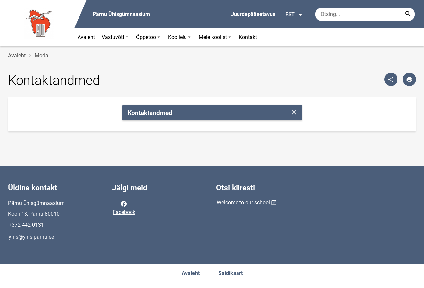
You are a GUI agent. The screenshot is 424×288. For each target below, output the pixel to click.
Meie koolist (215, 37)
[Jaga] (391, 79)
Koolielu (180, 37)
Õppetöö (148, 37)
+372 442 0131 (26, 225)
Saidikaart (230, 273)
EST (294, 15)
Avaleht (86, 37)
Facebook (124, 207)
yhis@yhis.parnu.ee (31, 237)
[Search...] (408, 14)
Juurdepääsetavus (253, 14)
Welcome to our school (243, 202)
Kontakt (248, 37)
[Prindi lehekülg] (409, 79)
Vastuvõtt (116, 37)
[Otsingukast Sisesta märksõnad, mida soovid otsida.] (365, 14)
